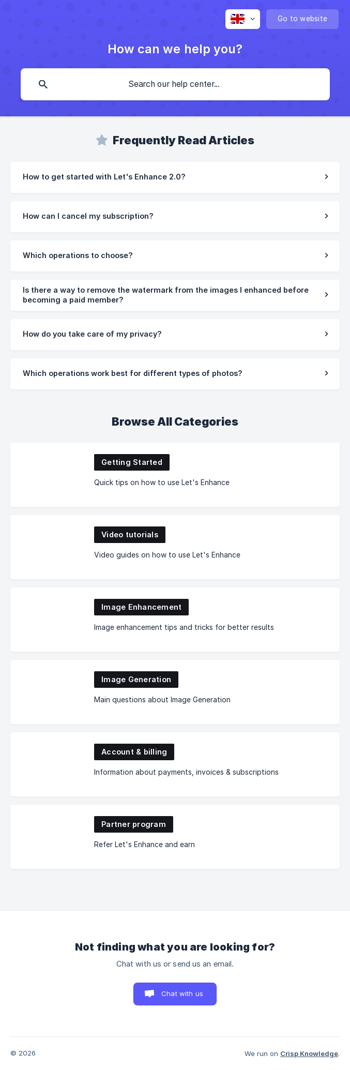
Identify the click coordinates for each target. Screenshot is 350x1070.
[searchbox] (175, 84)
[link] (175, 177)
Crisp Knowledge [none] (309, 1053)
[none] (242, 19)
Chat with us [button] (182, 993)
